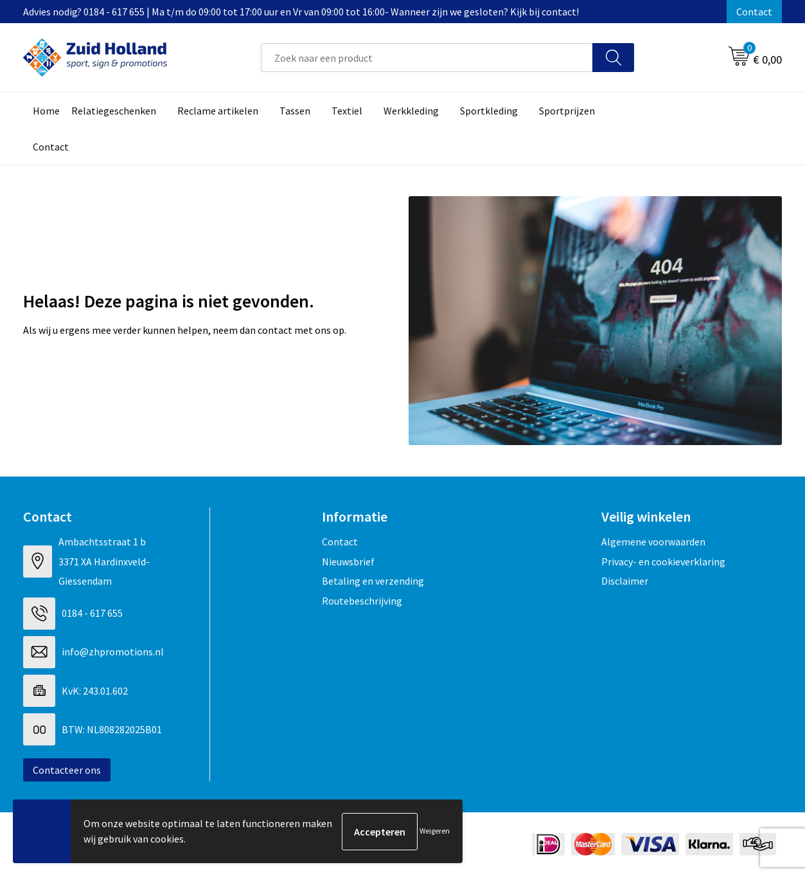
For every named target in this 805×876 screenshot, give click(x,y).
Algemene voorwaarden (653, 541)
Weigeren (435, 831)
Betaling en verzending (373, 580)
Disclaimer (624, 580)
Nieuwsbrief (348, 561)
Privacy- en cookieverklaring (663, 561)
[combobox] (427, 57)
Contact (754, 11)
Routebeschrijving (362, 600)
